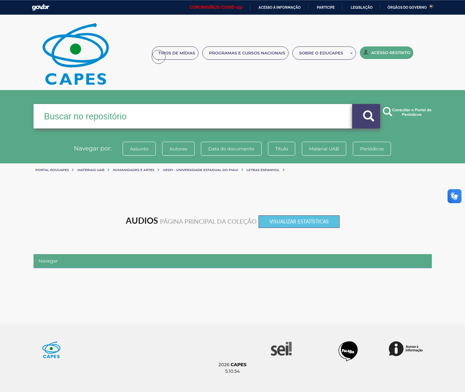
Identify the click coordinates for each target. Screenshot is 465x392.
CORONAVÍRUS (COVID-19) (216, 7)
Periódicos (372, 148)
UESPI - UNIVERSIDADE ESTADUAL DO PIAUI (200, 170)
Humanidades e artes (133, 170)
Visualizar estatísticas (299, 221)
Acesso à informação (280, 7)
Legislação (362, 7)
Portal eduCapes (52, 170)
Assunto (139, 148)
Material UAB (324, 148)
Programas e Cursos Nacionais (247, 53)
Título (281, 148)
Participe (326, 7)
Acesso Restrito (386, 52)
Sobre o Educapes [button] (326, 53)
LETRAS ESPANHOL (263, 170)
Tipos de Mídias (177, 53)
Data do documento (231, 148)
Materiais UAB (90, 170)
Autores (178, 148)
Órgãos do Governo (407, 7)
